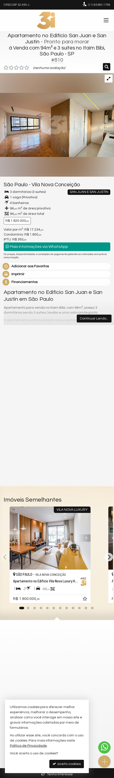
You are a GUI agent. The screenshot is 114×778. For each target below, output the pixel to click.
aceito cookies (67, 764)
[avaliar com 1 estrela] (6, 67)
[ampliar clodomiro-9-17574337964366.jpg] (57, 115)
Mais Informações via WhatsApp (37, 246)
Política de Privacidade (28, 745)
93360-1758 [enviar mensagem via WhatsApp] (99, 4)
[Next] (104, 538)
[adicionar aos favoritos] (99, 599)
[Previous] (10, 538)
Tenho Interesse (57, 774)
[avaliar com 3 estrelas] (16, 67)
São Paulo (16, 184)
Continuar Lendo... (94, 318)
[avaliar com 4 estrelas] (21, 67)
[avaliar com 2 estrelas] (11, 67)
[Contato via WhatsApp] (104, 747)
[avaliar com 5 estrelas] (26, 67)
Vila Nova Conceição (56, 184)
